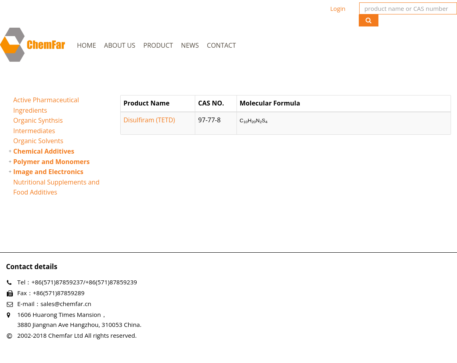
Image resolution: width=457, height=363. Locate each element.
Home (86, 45)
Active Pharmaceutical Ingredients (46, 105)
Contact (221, 45)
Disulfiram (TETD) (149, 120)
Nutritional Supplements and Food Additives (56, 187)
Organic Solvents (38, 140)
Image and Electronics (48, 171)
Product (158, 45)
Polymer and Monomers (51, 161)
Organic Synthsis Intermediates (38, 125)
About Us (119, 45)
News (190, 45)
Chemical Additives (43, 151)
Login (338, 8)
